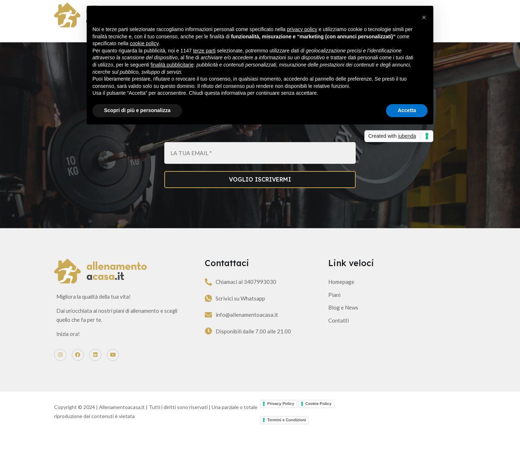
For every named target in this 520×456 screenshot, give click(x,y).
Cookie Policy (319, 428)
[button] (424, 17)
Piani (333, 313)
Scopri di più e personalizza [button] (137, 110)
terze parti (204, 51)
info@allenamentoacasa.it (259, 333)
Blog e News (342, 325)
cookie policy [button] (144, 43)
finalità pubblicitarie (172, 65)
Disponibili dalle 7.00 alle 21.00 (265, 349)
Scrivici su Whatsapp (252, 316)
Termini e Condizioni (286, 444)
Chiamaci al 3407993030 (258, 300)
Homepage (340, 300)
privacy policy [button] (302, 29)
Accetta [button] (407, 110)
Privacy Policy (280, 428)
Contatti (337, 338)
